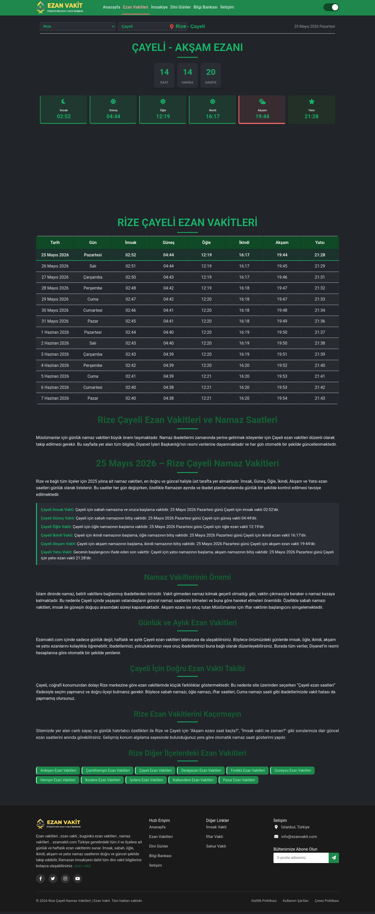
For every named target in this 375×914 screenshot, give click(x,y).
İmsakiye (157, 7)
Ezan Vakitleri (129, 7)
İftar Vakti (214, 839)
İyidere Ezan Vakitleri (146, 782)
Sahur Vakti (216, 848)
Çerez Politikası (327, 903)
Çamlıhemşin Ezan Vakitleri (108, 773)
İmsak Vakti (216, 829)
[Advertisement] (187, 175)
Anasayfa (102, 7)
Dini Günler (182, 7)
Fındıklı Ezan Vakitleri (248, 773)
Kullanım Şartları (296, 903)
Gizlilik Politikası (264, 903)
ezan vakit (82, 868)
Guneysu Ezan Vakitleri (293, 773)
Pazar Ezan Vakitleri (239, 782)
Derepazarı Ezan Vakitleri (201, 773)
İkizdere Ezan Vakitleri (102, 782)
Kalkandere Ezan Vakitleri (193, 782)
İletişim (237, 7)
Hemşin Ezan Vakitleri (58, 782)
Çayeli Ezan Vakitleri (155, 773)
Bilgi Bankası (211, 7)
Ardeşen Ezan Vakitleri (58, 773)
